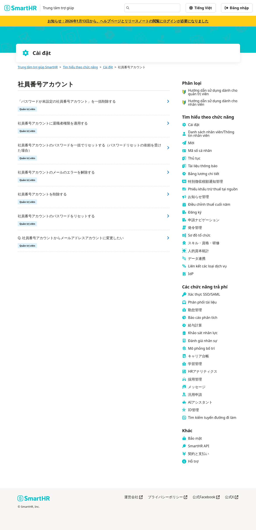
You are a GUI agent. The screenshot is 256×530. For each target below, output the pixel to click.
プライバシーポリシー (167, 497)
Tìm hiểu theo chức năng (80, 67)
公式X (231, 497)
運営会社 (133, 497)
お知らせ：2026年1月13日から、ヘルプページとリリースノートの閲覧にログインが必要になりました (128, 21)
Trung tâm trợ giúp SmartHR (38, 67)
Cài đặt (108, 67)
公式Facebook (206, 497)
